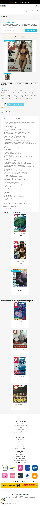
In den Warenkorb (15, 104)
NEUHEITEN (20, 423)
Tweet (6, 112)
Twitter (2, 490)
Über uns (20, 441)
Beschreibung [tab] (8, 119)
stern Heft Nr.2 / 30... (20, 261)
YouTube (6, 490)
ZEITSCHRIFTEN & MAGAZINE (20, 425)
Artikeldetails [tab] (18, 119)
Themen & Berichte (20, 434)
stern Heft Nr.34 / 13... (20, 322)
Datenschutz (20, 445)
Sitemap (20, 431)
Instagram (14, 490)
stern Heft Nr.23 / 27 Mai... (20, 233)
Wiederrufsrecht (20, 446)
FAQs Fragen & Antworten (20, 433)
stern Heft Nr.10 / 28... (20, 377)
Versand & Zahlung (20, 448)
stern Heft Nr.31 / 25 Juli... (20, 349)
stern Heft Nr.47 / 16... (20, 404)
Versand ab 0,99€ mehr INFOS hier (16, 90)
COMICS (20, 427)
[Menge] (3, 104)
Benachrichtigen (31, 30)
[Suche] (30, 10)
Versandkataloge (20, 429)
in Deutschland (26, 2)
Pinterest (9, 112)
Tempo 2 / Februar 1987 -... (20, 288)
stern (23, 37)
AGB (20, 443)
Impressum (20, 439)
